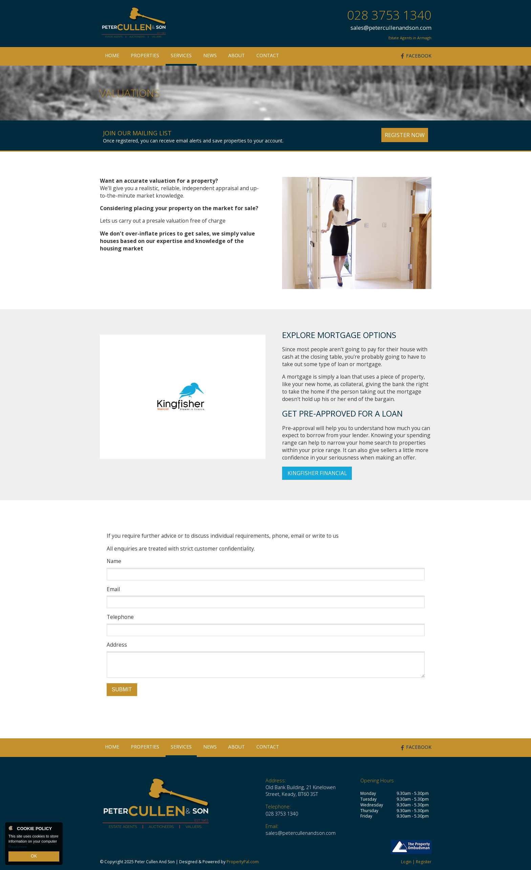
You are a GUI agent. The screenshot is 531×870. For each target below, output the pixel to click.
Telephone (120, 617)
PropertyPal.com (243, 862)
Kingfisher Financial (317, 473)
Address (117, 644)
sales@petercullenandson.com (391, 27)
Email (113, 589)
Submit (122, 689)
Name (114, 561)
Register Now (405, 135)
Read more (17, 848)
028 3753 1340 (389, 15)
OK (34, 857)
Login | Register (416, 862)
